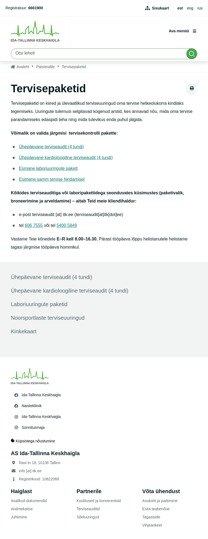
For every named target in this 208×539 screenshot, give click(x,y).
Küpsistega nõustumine (33, 441)
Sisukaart (160, 8)
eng (190, 8)
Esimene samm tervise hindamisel (52, 179)
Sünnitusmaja (33, 427)
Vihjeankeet (152, 525)
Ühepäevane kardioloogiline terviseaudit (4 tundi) (66, 157)
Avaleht (23, 67)
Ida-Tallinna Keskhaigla (41, 395)
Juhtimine (19, 517)
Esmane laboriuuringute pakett (48, 168)
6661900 (35, 8)
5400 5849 (67, 225)
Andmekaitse (22, 509)
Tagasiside (151, 517)
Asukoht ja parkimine (159, 501)
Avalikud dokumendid (29, 501)
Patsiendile (45, 67)
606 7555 (34, 225)
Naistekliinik (32, 406)
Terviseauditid (88, 509)
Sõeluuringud (88, 517)
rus (200, 8)
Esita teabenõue (156, 509)
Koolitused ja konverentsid (99, 501)
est (180, 8)
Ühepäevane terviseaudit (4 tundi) (51, 146)
